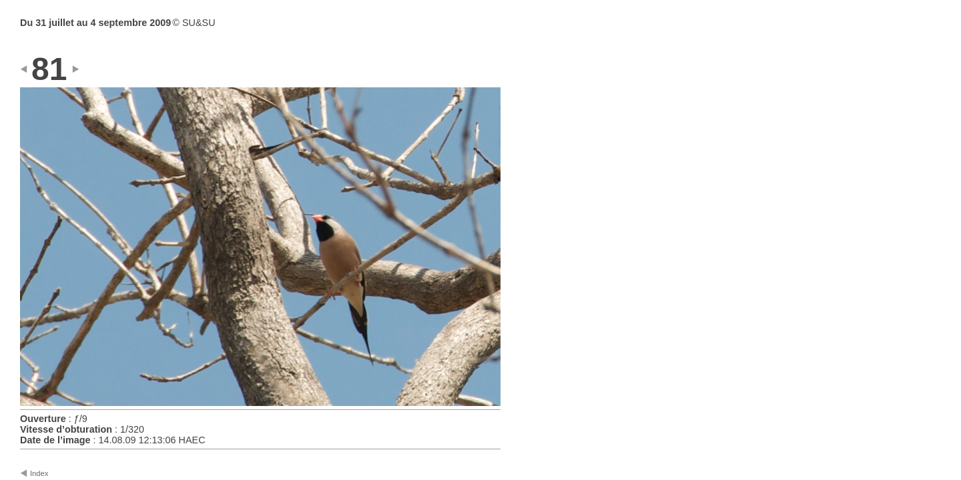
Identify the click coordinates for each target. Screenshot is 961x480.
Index (39, 473)
